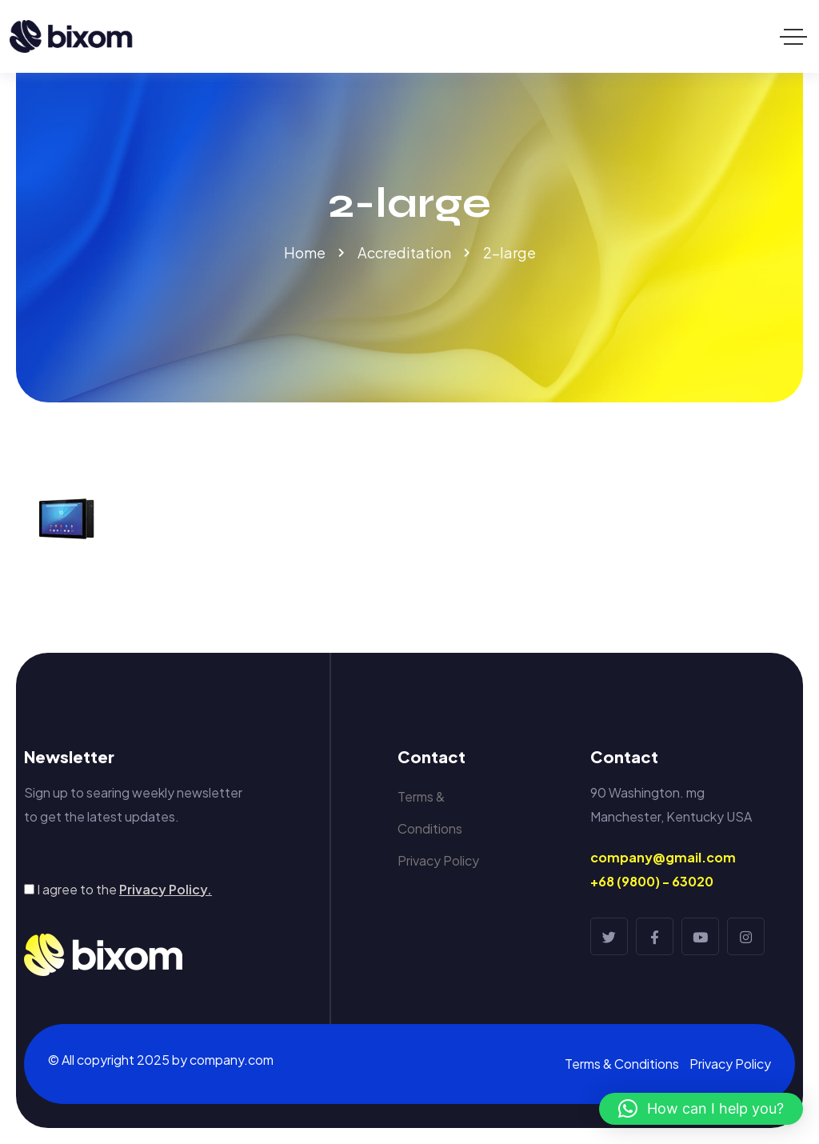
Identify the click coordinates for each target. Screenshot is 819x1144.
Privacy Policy (438, 860)
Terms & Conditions (430, 812)
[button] (701, 1109)
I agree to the (124, 889)
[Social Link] (609, 936)
